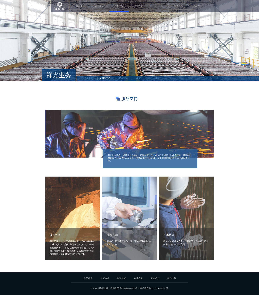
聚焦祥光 (178, 6)
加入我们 (198, 6)
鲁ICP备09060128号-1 (129, 288)
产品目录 (123, 78)
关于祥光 (99, 6)
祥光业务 (119, 6)
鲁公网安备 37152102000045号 (154, 288)
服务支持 (106, 78)
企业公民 (158, 6)
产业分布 (88, 78)
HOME (79, 6)
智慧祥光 (138, 6)
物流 (138, 78)
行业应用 (154, 78)
